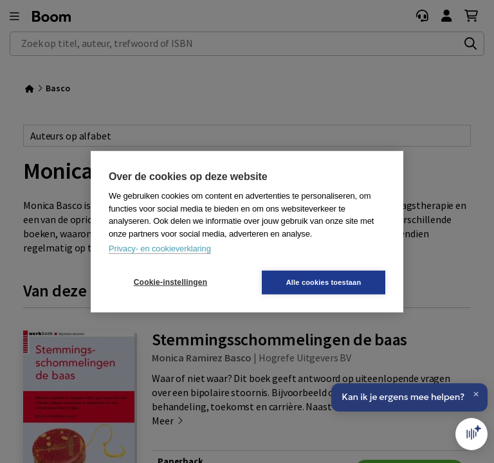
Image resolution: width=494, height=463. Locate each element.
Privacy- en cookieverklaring (160, 248)
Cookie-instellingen (170, 282)
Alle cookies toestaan (323, 282)
